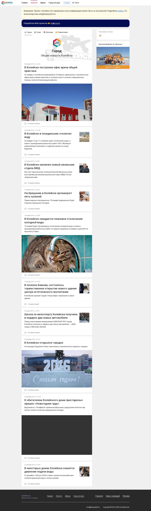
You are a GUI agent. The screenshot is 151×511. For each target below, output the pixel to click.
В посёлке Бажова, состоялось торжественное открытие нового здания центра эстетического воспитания (50, 288)
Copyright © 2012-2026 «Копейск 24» (116, 507)
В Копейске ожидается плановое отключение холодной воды (53, 220)
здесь (120, 11)
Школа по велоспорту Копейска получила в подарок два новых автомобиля (50, 316)
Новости (34, 3)
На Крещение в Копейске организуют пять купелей (48, 195)
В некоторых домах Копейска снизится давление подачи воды (49, 470)
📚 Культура (48, 32)
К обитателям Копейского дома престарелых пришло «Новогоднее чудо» (53, 402)
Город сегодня (54, 3)
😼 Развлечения (61, 32)
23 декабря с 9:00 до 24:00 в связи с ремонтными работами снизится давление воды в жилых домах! (48, 476)
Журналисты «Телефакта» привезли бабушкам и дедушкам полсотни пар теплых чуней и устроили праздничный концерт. (54, 408)
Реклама (126, 496)
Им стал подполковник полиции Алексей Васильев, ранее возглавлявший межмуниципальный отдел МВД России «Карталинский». (48, 174)
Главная (25, 3)
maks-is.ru (55, 23)
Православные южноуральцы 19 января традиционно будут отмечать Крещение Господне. (49, 201)
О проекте (99, 496)
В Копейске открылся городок (43, 342)
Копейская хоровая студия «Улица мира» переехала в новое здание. (49, 297)
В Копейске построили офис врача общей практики (50, 69)
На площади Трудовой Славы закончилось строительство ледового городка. (56, 346)
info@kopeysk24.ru (93, 507)
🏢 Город (28, 32)
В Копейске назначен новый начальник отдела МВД (49, 166)
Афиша (43, 3)
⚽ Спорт (37, 32)
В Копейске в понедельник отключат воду (48, 135)
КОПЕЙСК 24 (32, 495)
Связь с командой (113, 496)
